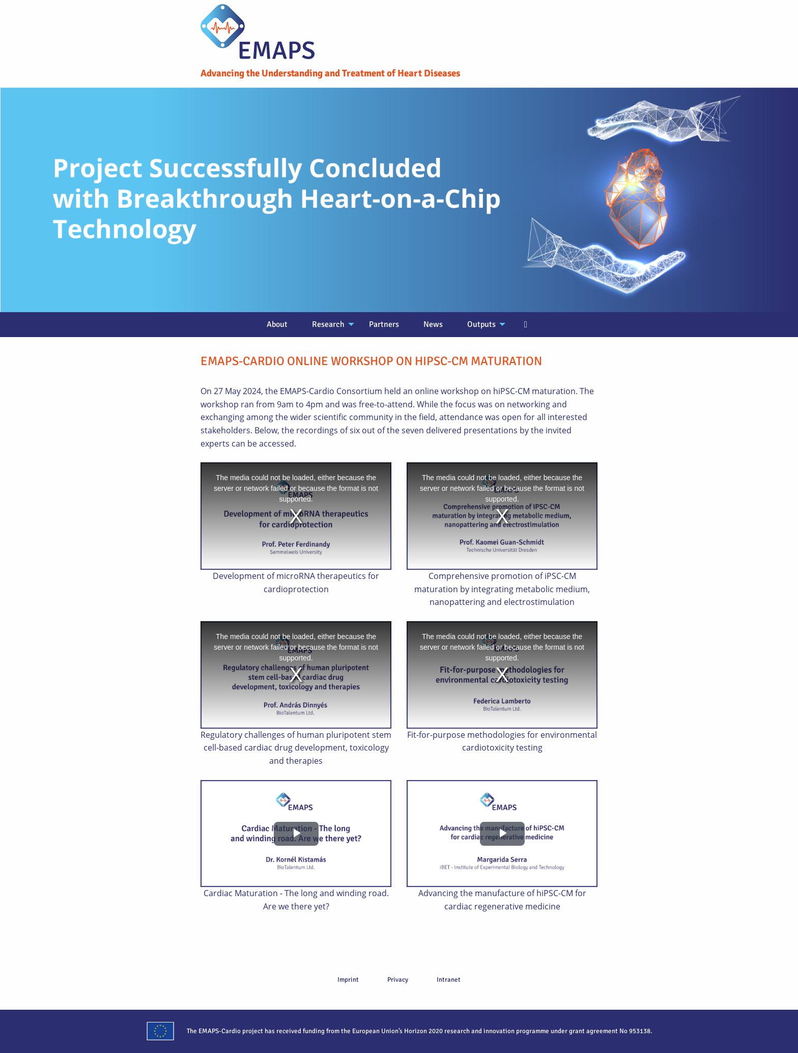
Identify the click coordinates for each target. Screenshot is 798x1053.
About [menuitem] (277, 324)
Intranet (449, 980)
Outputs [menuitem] (481, 324)
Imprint (348, 980)
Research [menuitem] (328, 324)
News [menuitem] (433, 324)
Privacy (397, 980)
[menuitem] (526, 325)
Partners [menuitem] (384, 324)
